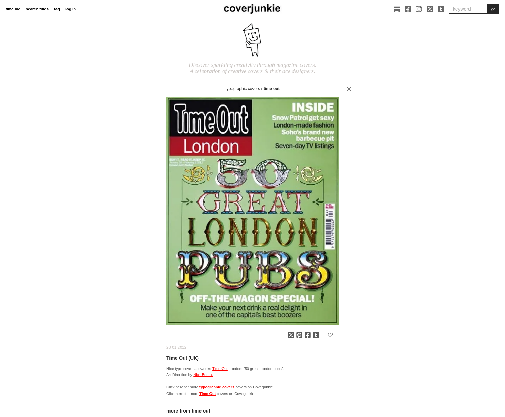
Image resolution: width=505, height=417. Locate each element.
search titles (37, 9)
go (493, 9)
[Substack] (396, 9)
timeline (13, 9)
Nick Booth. (203, 375)
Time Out (272, 88)
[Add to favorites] (330, 335)
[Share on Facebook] (307, 335)
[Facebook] (407, 9)
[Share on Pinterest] (299, 335)
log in (70, 9)
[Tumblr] (440, 9)
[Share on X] (291, 335)
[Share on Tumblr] (315, 335)
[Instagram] (418, 9)
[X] (429, 9)
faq (57, 9)
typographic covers (242, 88)
